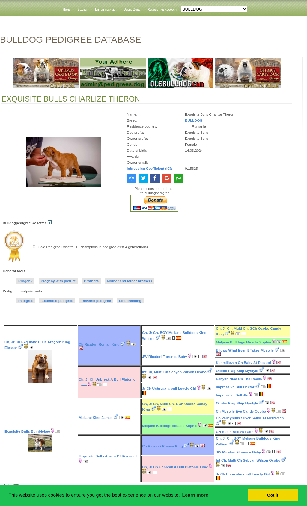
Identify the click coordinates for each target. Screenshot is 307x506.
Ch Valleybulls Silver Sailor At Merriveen (250, 418)
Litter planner (106, 9)
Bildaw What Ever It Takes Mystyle (244, 350)
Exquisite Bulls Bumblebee (27, 431)
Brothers (91, 281)
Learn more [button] (195, 495)
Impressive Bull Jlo (232, 395)
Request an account (162, 9)
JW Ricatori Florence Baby (164, 357)
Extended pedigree (57, 301)
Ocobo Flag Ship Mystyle (237, 371)
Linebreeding (130, 301)
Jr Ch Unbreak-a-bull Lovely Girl (169, 388)
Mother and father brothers (129, 281)
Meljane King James (95, 418)
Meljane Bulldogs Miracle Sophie (243, 342)
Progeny (25, 281)
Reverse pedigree (96, 301)
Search (82, 9)
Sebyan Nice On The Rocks (239, 379)
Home (66, 9)
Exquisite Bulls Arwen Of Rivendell (108, 456)
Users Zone (132, 9)
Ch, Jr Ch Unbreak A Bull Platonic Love (175, 467)
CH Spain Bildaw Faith (235, 432)
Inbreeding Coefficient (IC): (149, 168)
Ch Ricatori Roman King (99, 344)
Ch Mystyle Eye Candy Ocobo (241, 411)
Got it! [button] (273, 495)
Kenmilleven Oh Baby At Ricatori (243, 363)
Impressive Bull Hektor (235, 387)
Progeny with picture (58, 281)
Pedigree (25, 301)
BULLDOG (193, 120)
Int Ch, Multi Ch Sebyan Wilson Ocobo (174, 372)
